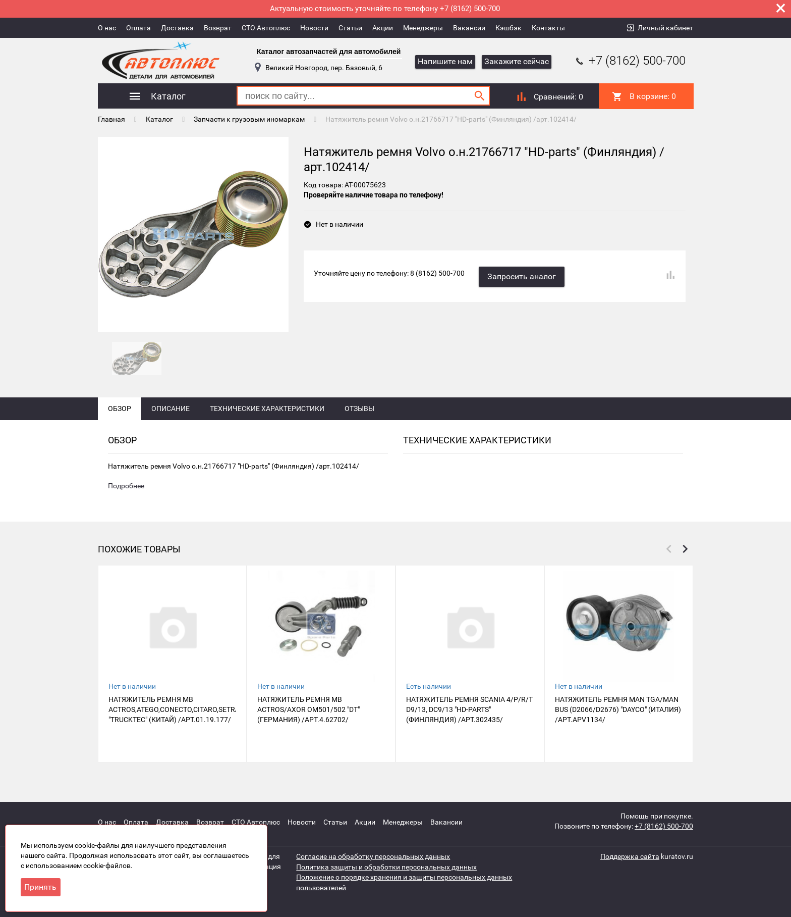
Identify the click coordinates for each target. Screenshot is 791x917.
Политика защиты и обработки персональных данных (386, 866)
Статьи (350, 28)
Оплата (138, 28)
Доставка (177, 28)
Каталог (159, 119)
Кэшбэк (508, 28)
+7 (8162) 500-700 (630, 61)
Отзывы (359, 415)
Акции (382, 28)
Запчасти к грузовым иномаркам (249, 119)
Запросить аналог (522, 275)
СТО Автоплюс (266, 28)
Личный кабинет (665, 28)
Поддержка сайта (629, 856)
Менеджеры (423, 28)
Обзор (119, 415)
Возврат (218, 28)
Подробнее (126, 493)
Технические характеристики (267, 415)
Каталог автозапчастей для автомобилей (329, 51)
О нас (107, 28)
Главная (111, 119)
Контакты (548, 28)
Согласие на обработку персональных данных (373, 856)
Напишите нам (445, 61)
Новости (314, 28)
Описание (170, 415)
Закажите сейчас (516, 61)
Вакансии (469, 28)
